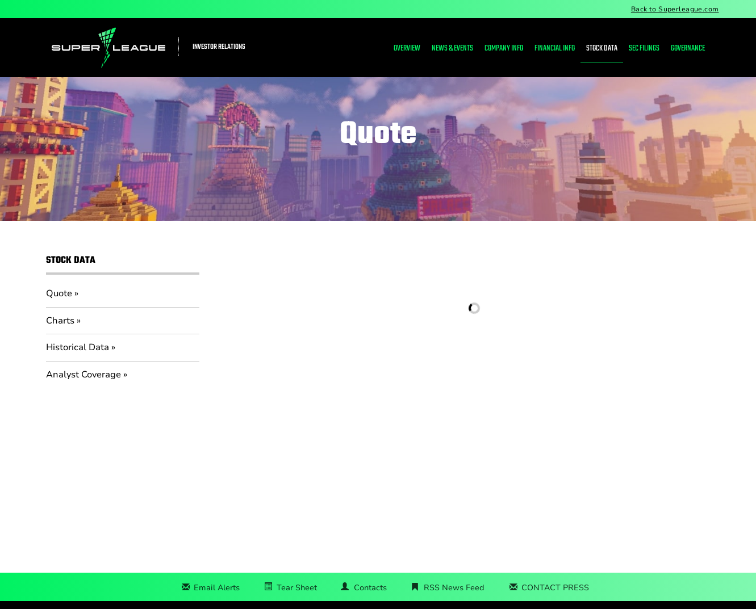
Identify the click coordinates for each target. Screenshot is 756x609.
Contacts (370, 587)
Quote (59, 293)
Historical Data (77, 347)
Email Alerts (217, 587)
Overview (407, 48)
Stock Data (601, 48)
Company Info (503, 48)
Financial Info (554, 48)
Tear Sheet (297, 587)
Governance (688, 48)
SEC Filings (644, 48)
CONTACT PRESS (555, 587)
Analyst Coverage (83, 374)
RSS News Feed (454, 587)
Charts (60, 320)
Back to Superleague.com (675, 9)
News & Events (452, 48)
